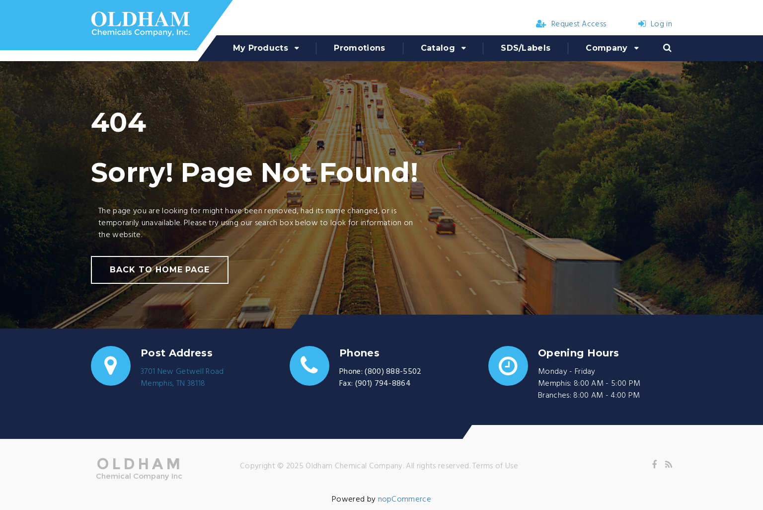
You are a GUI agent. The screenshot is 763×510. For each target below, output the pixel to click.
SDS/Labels (525, 48)
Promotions (359, 48)
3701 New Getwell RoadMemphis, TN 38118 (182, 377)
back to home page (160, 269)
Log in (655, 24)
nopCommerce (405, 499)
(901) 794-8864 (383, 383)
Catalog (438, 48)
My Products (261, 48)
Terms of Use (495, 466)
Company (606, 48)
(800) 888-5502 (393, 371)
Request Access (571, 24)
